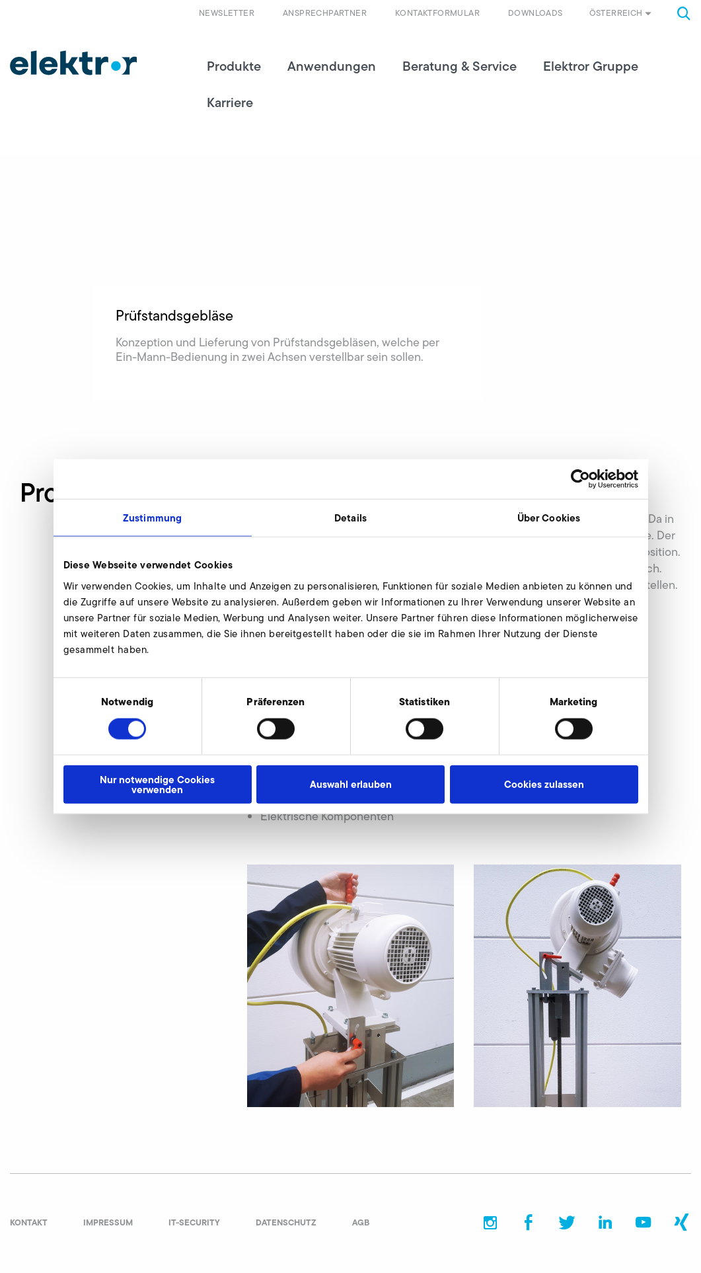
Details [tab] (350, 517)
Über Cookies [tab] (548, 517)
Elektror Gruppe (590, 66)
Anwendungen (331, 66)
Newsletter (226, 13)
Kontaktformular (437, 13)
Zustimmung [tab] (152, 517)
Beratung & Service (459, 66)
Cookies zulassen (544, 784)
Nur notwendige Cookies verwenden (157, 783)
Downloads (535, 13)
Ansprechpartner (325, 13)
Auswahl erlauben (351, 784)
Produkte (234, 66)
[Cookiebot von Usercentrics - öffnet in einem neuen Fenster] (580, 479)
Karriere (230, 102)
